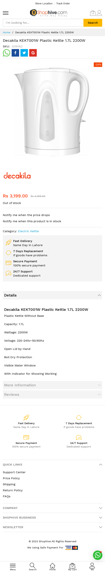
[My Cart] (93, 13)
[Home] (52, 563)
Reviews (11, 394)
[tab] (52, 295)
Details (10, 295)
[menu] (5, 13)
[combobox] (43, 23)
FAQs (6, 496)
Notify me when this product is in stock (32, 221)
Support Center (14, 472)
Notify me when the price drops (26, 215)
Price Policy (11, 478)
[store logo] (48, 13)
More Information (20, 385)
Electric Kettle (28, 231)
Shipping (9, 484)
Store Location (43, 3)
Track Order (63, 3)
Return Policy (13, 490)
